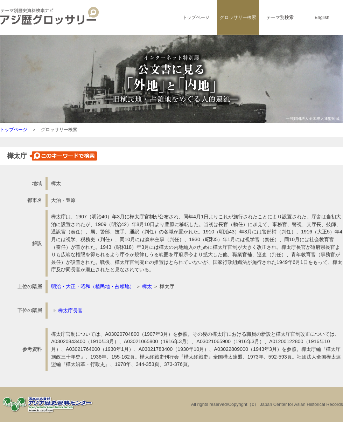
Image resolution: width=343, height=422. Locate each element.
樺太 (147, 286)
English (322, 17)
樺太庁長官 (70, 310)
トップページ (196, 17)
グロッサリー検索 (238, 17)
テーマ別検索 (280, 17)
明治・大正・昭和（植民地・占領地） (92, 286)
